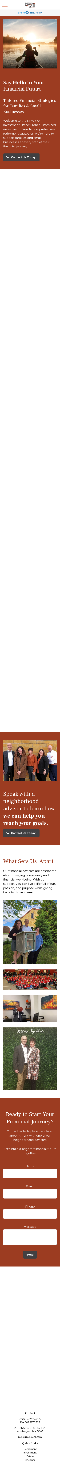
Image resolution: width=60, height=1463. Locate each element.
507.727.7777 (34, 1419)
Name (30, 1166)
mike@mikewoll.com (30, 1437)
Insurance (30, 1460)
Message (30, 1227)
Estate (30, 1456)
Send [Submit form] (30, 1254)
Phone (30, 1206)
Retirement (30, 1449)
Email (30, 1186)
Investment (30, 1452)
